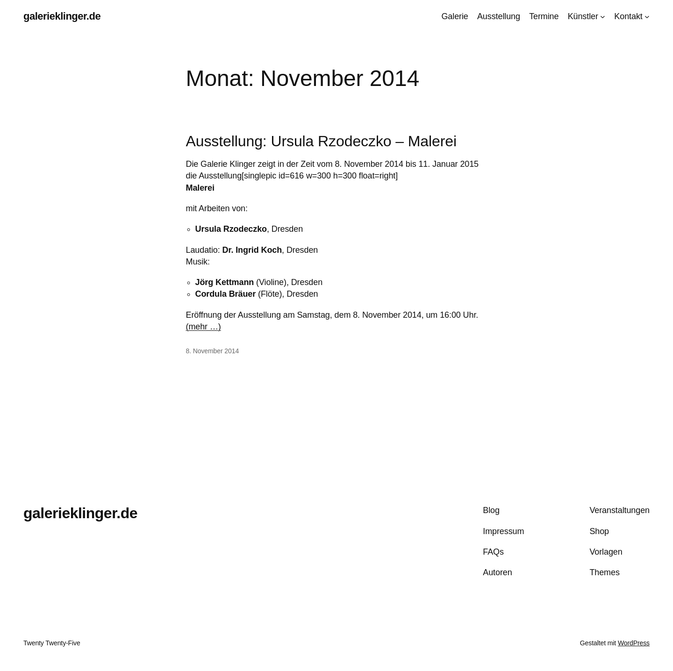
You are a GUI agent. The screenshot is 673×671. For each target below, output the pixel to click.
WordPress (634, 643)
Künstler (583, 16)
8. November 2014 (212, 351)
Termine (543, 16)
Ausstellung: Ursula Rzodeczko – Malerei (321, 141)
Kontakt (628, 16)
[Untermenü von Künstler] (602, 16)
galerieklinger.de (61, 16)
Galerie (454, 16)
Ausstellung (498, 16)
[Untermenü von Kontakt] (647, 16)
